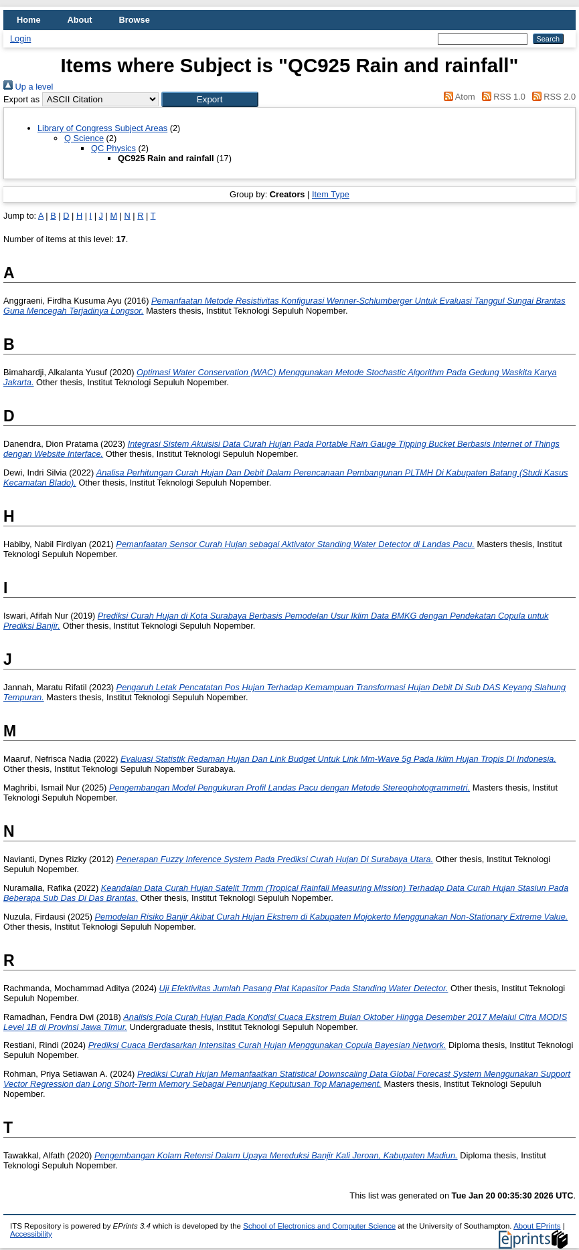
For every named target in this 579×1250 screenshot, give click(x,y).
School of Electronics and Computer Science (319, 1226)
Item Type (330, 194)
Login (20, 38)
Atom (457, 97)
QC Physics (113, 148)
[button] (209, 99)
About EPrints (536, 1226)
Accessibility (31, 1234)
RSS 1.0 (501, 97)
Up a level (28, 87)
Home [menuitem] (29, 20)
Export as (21, 99)
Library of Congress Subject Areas (102, 128)
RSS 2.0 (551, 97)
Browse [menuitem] (134, 20)
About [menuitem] (80, 20)
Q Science (84, 138)
